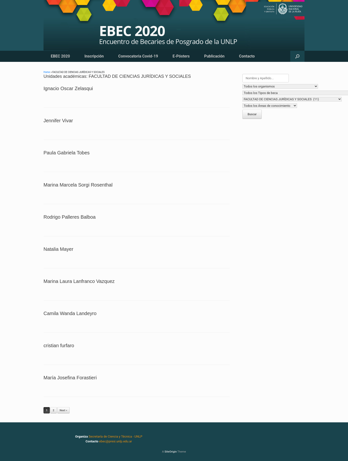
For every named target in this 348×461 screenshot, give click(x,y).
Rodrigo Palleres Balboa (70, 217)
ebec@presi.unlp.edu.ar (115, 441)
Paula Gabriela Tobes (67, 152)
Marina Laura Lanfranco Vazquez (79, 281)
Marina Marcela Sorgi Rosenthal (78, 184)
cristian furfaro (59, 345)
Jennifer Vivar (58, 120)
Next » (63, 410)
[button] (297, 56)
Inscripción (94, 56)
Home (47, 72)
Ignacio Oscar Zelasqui (68, 88)
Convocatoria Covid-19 (138, 56)
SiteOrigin (171, 451)
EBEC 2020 (60, 56)
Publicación (214, 56)
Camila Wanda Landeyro (70, 313)
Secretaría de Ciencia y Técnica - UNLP (115, 436)
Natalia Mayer (58, 249)
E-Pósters (181, 56)
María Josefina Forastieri (70, 377)
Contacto (247, 56)
